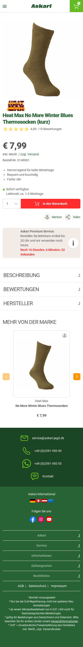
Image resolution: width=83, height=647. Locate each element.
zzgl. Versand (29, 154)
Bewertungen (21, 289)
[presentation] (6, 376)
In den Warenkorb (50, 204)
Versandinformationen (64, 621)
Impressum (59, 586)
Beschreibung (22, 275)
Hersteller (18, 303)
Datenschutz (37, 586)
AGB (21, 586)
